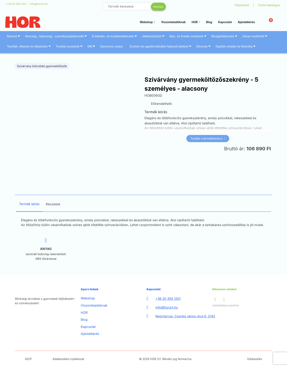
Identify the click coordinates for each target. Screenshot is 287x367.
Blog (209, 22)
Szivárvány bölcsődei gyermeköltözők (42, 66)
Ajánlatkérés (246, 22)
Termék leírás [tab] (29, 204)
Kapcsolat (225, 22)
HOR (195, 22)
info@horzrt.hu (39, 3)
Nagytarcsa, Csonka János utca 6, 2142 (185, 316)
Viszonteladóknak (173, 22)
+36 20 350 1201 (16, 3)
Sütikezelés (254, 359)
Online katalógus (269, 5)
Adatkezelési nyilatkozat (68, 359)
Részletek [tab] (53, 204)
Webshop (146, 22)
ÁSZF (28, 359)
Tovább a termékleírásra (207, 138)
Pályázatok (242, 5)
